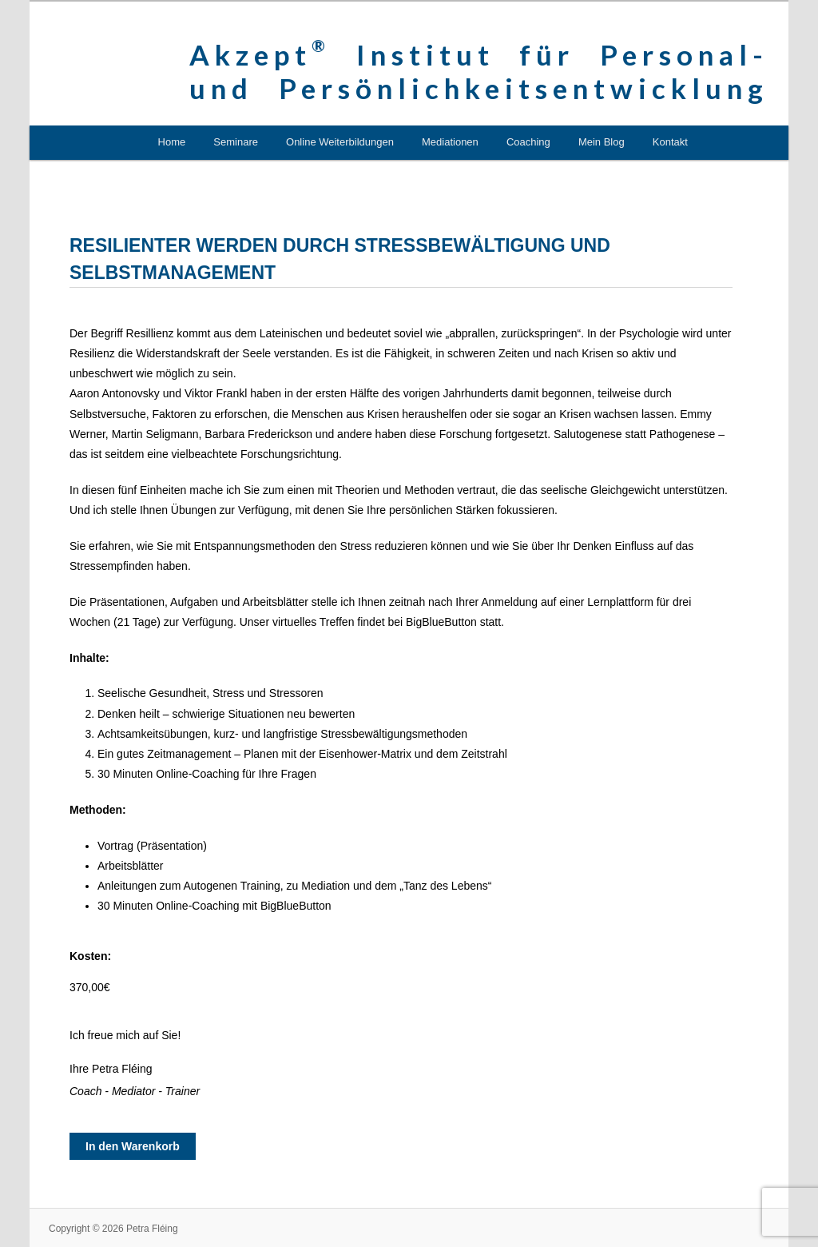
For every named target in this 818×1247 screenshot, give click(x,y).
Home (172, 142)
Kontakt (670, 142)
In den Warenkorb (132, 1146)
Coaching (528, 142)
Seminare (235, 142)
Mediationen (450, 142)
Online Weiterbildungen (340, 142)
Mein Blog (601, 142)
